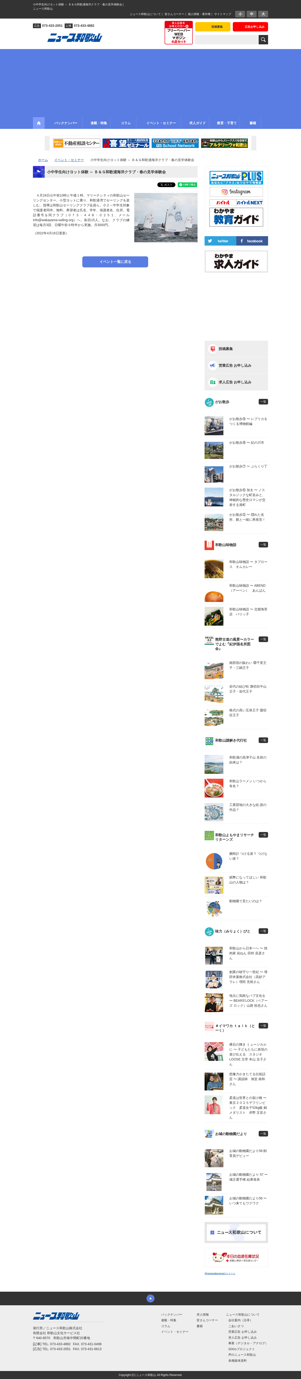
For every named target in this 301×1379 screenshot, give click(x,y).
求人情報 (203, 1314)
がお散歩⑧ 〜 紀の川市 (246, 442)
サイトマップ (222, 14)
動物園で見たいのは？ (245, 901)
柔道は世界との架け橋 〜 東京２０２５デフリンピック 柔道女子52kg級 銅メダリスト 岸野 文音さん (248, 1107)
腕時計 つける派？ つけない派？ (248, 856)
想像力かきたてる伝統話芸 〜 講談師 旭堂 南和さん (247, 1079)
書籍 (200, 1326)
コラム (165, 1326)
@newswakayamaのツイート (220, 1273)
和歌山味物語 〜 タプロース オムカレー (248, 564)
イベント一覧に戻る (115, 262)
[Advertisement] (150, 82)
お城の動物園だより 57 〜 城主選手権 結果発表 (248, 1177)
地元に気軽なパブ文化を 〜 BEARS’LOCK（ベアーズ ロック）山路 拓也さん (248, 1000)
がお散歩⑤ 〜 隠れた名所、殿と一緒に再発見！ (247, 517)
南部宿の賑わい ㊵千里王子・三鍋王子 (247, 665)
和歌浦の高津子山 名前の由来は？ (247, 759)
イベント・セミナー (175, 1331)
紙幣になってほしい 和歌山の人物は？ (247, 879)
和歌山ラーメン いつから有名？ (247, 783)
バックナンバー (171, 1314)
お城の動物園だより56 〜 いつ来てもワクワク (248, 1200)
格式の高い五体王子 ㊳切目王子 (247, 712)
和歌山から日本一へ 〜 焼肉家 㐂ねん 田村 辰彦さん (248, 953)
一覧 (263, 401)
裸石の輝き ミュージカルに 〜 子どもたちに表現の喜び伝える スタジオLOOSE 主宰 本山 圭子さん (248, 1054)
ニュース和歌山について (145, 14)
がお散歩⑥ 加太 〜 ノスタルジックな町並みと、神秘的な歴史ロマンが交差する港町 (247, 497)
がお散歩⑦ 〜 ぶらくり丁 (248, 466)
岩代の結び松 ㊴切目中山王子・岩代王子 (247, 689)
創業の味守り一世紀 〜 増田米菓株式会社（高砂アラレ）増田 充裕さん (248, 977)
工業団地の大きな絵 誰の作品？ (247, 807)
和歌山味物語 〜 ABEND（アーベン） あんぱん (247, 588)
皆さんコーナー (174, 14)
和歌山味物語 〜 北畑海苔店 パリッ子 (248, 611)
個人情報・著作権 (199, 14)
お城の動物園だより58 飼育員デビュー (248, 1153)
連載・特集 (168, 1320)
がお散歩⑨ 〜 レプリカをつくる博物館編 (248, 421)
